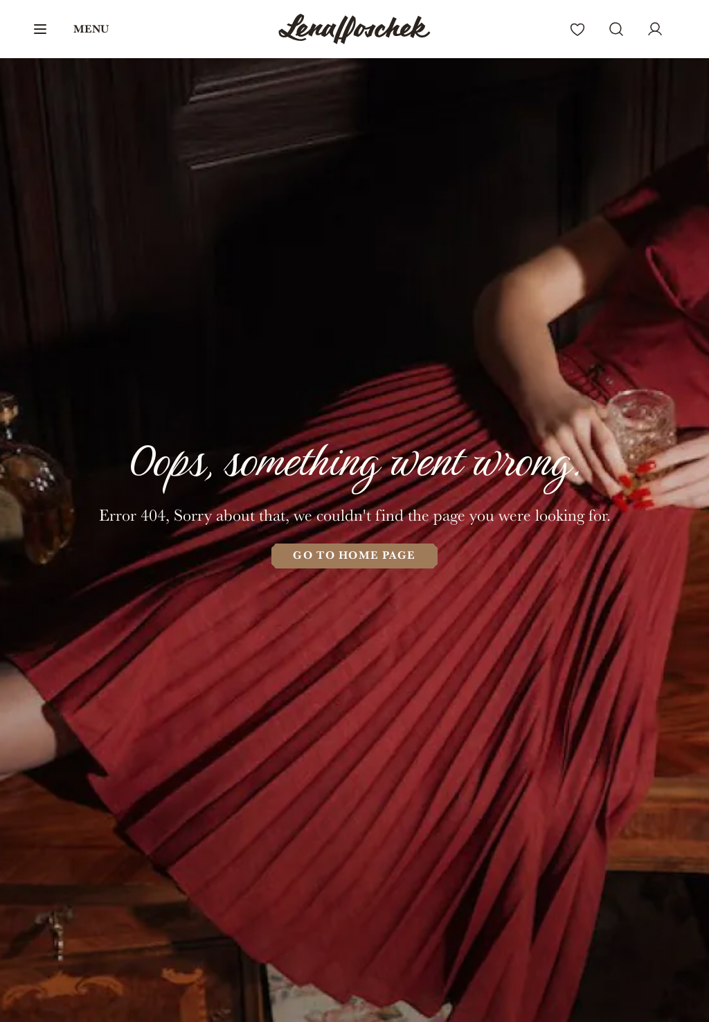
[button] (70, 29)
